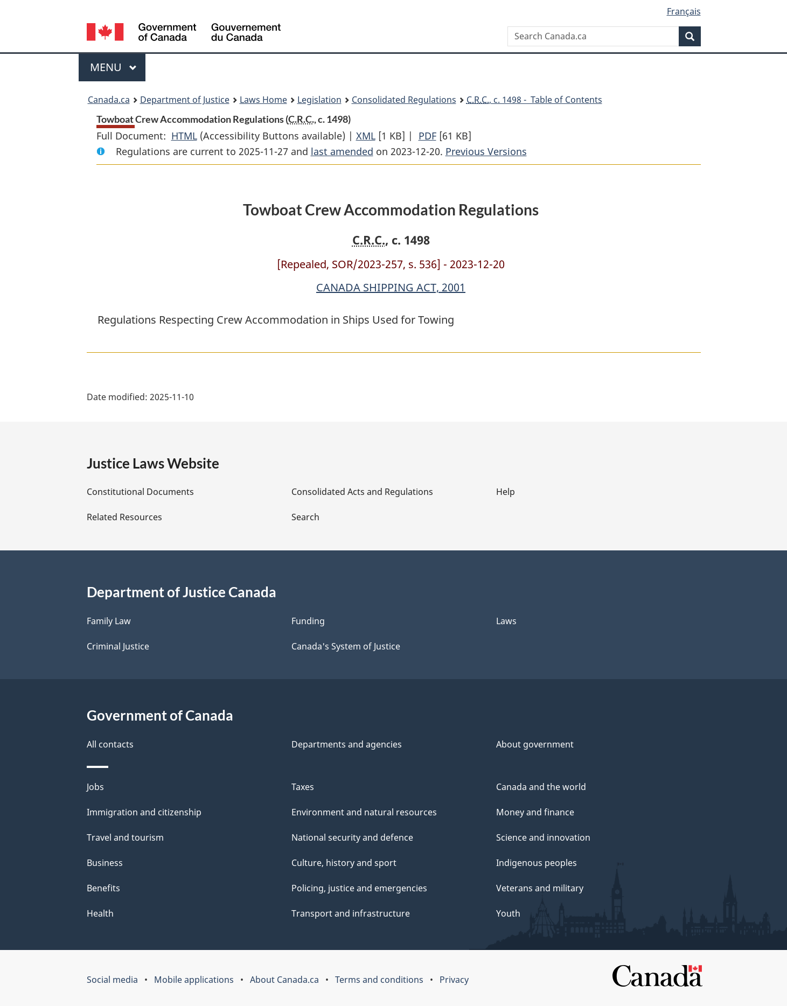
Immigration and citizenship (144, 812)
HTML (184, 135)
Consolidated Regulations (404, 100)
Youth (508, 913)
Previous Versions (486, 151)
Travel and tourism (125, 837)
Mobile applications (194, 980)
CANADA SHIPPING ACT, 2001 (390, 287)
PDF (427, 135)
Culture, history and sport (343, 863)
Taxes (302, 787)
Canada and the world (541, 787)
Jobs (95, 787)
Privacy (454, 980)
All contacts (110, 744)
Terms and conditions (379, 980)
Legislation (319, 100)
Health (100, 913)
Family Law (109, 621)
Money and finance (535, 812)
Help (505, 492)
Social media (112, 980)
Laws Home (263, 100)
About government (535, 744)
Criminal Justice (118, 646)
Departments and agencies (346, 744)
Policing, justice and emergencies (359, 888)
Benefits (103, 888)
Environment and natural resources (364, 812)
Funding (308, 621)
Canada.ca (109, 100)
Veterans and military (539, 888)
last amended (342, 151)
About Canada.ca (284, 980)
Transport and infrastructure (350, 913)
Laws (506, 621)
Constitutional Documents (140, 492)
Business (105, 863)
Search (305, 517)
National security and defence (352, 837)
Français (684, 11)
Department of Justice (184, 100)
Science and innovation (543, 837)
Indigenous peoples (536, 863)
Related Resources (124, 517)
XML (365, 135)
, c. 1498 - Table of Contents (534, 100)
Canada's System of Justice (345, 646)
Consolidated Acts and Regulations (362, 492)
